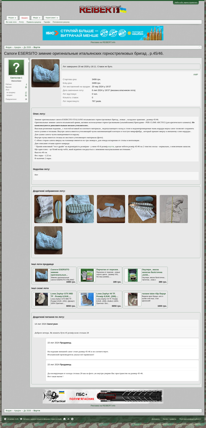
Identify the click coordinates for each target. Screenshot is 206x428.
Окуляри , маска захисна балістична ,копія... (152, 272)
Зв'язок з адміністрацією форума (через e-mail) (42, 419)
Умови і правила (169, 419)
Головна (64, 419)
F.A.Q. (21, 22)
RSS (72, 419)
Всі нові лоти (11, 22)
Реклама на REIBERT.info (103, 42)
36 (26, 87)
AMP (195, 74)
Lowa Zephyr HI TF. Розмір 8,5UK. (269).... (107, 295)
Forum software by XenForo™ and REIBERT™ (167, 424)
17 (26, 92)
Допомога (155, 419)
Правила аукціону (34, 22)
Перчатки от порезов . (107, 269)
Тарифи (47, 22)
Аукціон (24, 18)
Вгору (68, 419)
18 (26, 99)
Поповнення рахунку (61, 22)
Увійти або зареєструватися (185, 2)
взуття (111, 146)
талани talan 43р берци (154, 293)
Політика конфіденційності (190, 419)
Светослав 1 (16, 78)
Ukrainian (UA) (13, 419)
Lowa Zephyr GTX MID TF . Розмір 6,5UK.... (62, 295)
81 (26, 95)
